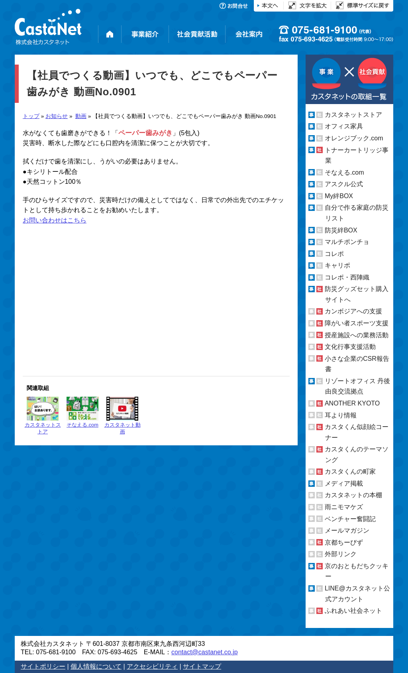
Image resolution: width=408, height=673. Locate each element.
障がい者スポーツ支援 (356, 323)
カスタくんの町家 (350, 471)
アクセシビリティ (152, 666)
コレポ (334, 253)
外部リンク (341, 554)
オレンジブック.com (354, 138)
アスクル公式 (344, 184)
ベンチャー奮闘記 (350, 519)
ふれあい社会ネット (353, 610)
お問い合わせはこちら (54, 220)
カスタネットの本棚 (353, 495)
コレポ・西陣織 (347, 277)
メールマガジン (347, 530)
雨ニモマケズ (344, 507)
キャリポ (337, 265)
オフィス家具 (344, 126)
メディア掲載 (344, 483)
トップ (31, 116)
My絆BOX (339, 196)
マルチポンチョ (347, 241)
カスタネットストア (43, 416)
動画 (80, 116)
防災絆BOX (341, 229)
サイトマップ (202, 666)
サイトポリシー (43, 666)
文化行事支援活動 (350, 346)
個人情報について (96, 666)
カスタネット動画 (122, 416)
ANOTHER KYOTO (352, 403)
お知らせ (56, 116)
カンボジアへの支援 (353, 311)
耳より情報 (341, 414)
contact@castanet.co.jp (204, 652)
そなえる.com (82, 412)
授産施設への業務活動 (356, 335)
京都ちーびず (344, 542)
